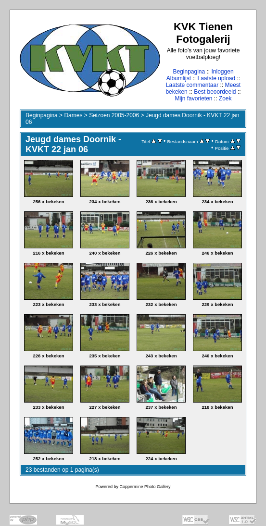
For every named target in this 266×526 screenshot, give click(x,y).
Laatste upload (216, 78)
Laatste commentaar (192, 85)
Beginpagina (189, 71)
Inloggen (223, 71)
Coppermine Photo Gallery (144, 486)
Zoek (225, 98)
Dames (73, 115)
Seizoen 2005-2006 (114, 115)
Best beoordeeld (215, 91)
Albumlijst (178, 78)
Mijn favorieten (193, 98)
